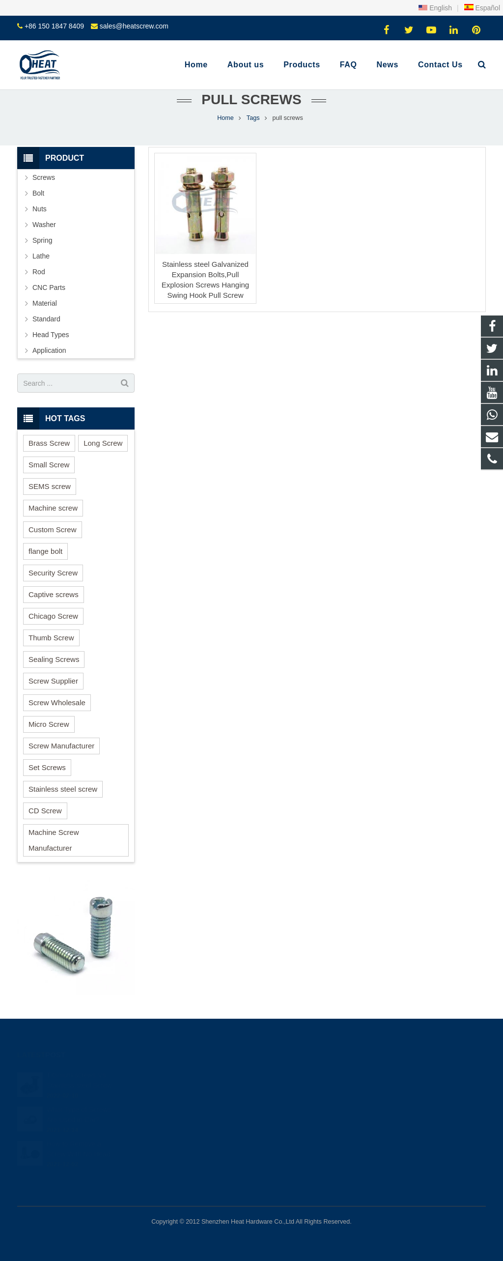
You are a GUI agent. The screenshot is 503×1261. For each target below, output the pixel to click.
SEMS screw (49, 486)
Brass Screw (49, 443)
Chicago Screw (53, 616)
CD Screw (45, 810)
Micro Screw (48, 724)
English (435, 8)
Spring (42, 240)
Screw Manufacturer (61, 746)
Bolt (38, 193)
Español (482, 8)
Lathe (41, 256)
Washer (44, 225)
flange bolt (45, 551)
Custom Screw (52, 529)
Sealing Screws (53, 659)
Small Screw (48, 464)
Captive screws (53, 594)
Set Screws (47, 767)
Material (44, 303)
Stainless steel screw (62, 789)
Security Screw (53, 573)
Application (49, 350)
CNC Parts (48, 287)
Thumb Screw (51, 637)
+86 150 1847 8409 (54, 26)
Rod (38, 272)
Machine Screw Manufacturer (53, 840)
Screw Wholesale (56, 702)
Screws (43, 177)
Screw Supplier (53, 681)
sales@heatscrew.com (134, 26)
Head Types (50, 335)
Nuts (39, 209)
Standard (46, 319)
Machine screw (53, 508)
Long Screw (103, 443)
